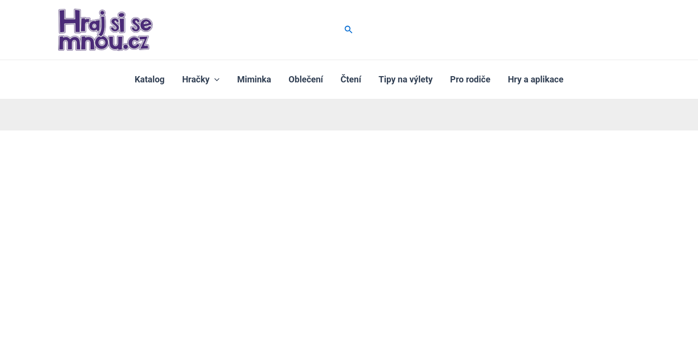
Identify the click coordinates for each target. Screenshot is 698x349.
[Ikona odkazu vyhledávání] (349, 30)
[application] (214, 79)
